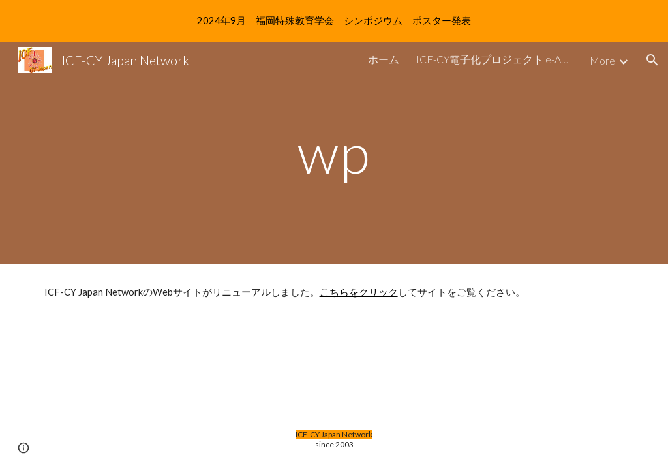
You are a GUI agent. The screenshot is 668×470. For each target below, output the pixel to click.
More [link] (602, 60)
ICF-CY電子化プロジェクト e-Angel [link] (494, 59)
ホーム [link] (383, 59)
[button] (652, 60)
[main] (334, 152)
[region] (334, 21)
